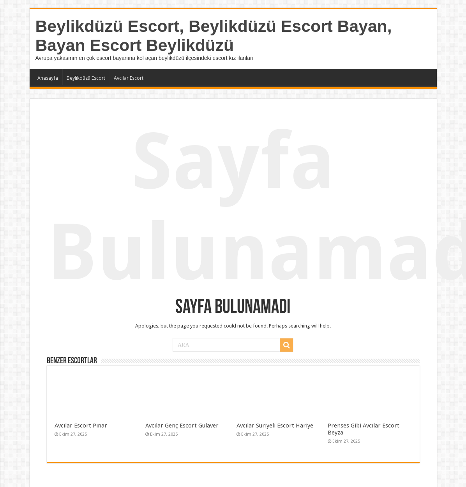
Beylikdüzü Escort (86, 78)
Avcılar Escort (128, 78)
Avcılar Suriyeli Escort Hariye (275, 425)
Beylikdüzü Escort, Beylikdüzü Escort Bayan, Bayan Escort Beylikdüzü (213, 35)
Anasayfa (47, 78)
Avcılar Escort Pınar (81, 425)
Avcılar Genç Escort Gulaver (182, 425)
